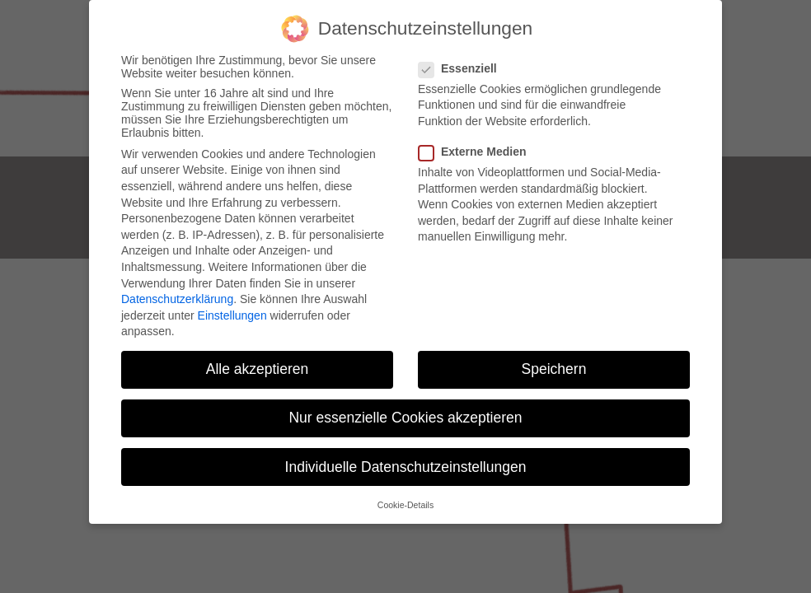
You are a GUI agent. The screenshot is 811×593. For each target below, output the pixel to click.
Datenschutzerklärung (177, 299)
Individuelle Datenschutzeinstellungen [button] (406, 467)
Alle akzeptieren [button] (257, 369)
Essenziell (463, 68)
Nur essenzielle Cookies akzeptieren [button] (405, 417)
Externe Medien (477, 151)
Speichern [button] (554, 369)
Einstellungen (232, 315)
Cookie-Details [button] (405, 505)
